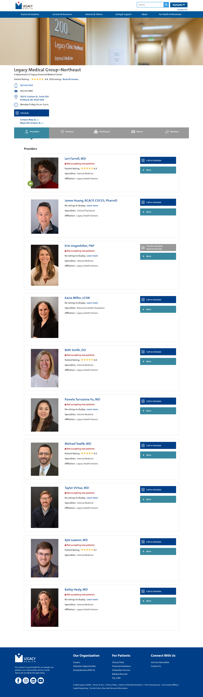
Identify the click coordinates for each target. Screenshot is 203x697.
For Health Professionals (170, 14)
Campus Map (26, 119)
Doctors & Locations (30, 14)
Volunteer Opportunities (84, 666)
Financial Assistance (121, 666)
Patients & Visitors (93, 14)
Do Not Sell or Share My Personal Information (109, 688)
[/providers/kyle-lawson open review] (87, 549)
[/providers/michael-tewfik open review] (87, 453)
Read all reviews (71, 79)
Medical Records (119, 674)
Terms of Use (98, 684)
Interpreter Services (121, 670)
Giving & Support (123, 14)
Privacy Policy (111, 684)
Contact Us (182, 9)
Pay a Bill (116, 677)
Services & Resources (62, 14)
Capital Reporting (80, 688)
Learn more (92, 205)
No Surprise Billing (169, 684)
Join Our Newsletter (160, 662)
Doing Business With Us (84, 670)
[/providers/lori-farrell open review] (87, 168)
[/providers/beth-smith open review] (87, 359)
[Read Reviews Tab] (39, 79)
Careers (76, 662)
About (144, 14)
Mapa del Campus (29, 122)
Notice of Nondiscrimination (131, 684)
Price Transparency (152, 684)
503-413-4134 (26, 85)
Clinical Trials (118, 662)
